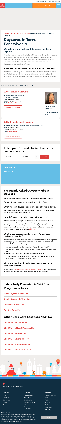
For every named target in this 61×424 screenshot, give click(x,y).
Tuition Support (28, 395)
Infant (46, 397)
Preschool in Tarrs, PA (14, 304)
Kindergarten (48, 407)
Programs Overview (50, 395)
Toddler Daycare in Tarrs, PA (17, 299)
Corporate (6, 404)
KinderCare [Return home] (2, 5)
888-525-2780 (8, 171)
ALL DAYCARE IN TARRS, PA (22, 33)
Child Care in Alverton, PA (15, 322)
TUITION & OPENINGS (13, 107)
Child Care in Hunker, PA (15, 333)
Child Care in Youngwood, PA (17, 344)
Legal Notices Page (17, 421)
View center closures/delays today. (13, 386)
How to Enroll (27, 397)
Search (44, 156)
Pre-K (46, 404)
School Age (48, 409)
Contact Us (6, 397)
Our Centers (6, 399)
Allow (48, 417)
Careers (5, 402)
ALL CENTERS (8, 33)
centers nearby (45, 5)
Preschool (48, 402)
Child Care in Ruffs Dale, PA (16, 339)
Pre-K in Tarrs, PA (12, 310)
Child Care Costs (29, 399)
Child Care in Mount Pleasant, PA (19, 328)
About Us (5, 395)
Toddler (47, 399)
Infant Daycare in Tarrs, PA (16, 293)
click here (32, 229)
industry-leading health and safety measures (28, 269)
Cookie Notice (31, 418)
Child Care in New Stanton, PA (17, 350)
